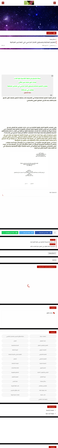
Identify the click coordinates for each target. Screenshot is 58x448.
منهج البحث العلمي (43, 395)
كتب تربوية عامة (43, 386)
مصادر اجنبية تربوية (15, 390)
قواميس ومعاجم (43, 381)
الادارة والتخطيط (15, 341)
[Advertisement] (29, 18)
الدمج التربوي (43, 363)
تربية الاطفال (43, 372)
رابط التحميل (27, 92)
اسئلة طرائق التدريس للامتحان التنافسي (15, 332)
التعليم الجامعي (43, 354)
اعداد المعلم (43, 336)
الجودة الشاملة (15, 359)
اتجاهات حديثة (43, 332)
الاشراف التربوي (43, 345)
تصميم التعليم (15, 372)
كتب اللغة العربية (15, 381)
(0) (3, 45)
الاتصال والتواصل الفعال (43, 341)
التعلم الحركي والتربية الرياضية (15, 350)
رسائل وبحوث (52, 39)
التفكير (15, 354)
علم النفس (15, 377)
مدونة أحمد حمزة (50, 409)
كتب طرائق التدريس (15, 386)
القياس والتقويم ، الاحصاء (42, 368)
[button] (43, 232)
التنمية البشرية (43, 359)
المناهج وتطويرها (15, 368)
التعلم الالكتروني (43, 350)
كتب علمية (42, 390)
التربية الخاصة (15, 345)
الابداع (15, 336)
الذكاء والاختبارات (15, 363)
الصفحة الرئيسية (50, 406)
